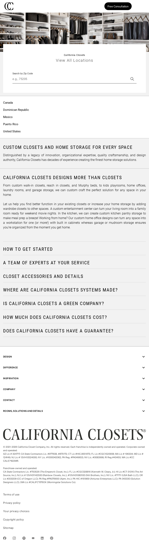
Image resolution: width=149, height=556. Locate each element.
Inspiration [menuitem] (74, 378)
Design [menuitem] (74, 356)
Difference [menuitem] (74, 367)
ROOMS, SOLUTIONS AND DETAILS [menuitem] (74, 411)
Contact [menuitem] (74, 400)
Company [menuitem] (74, 389)
